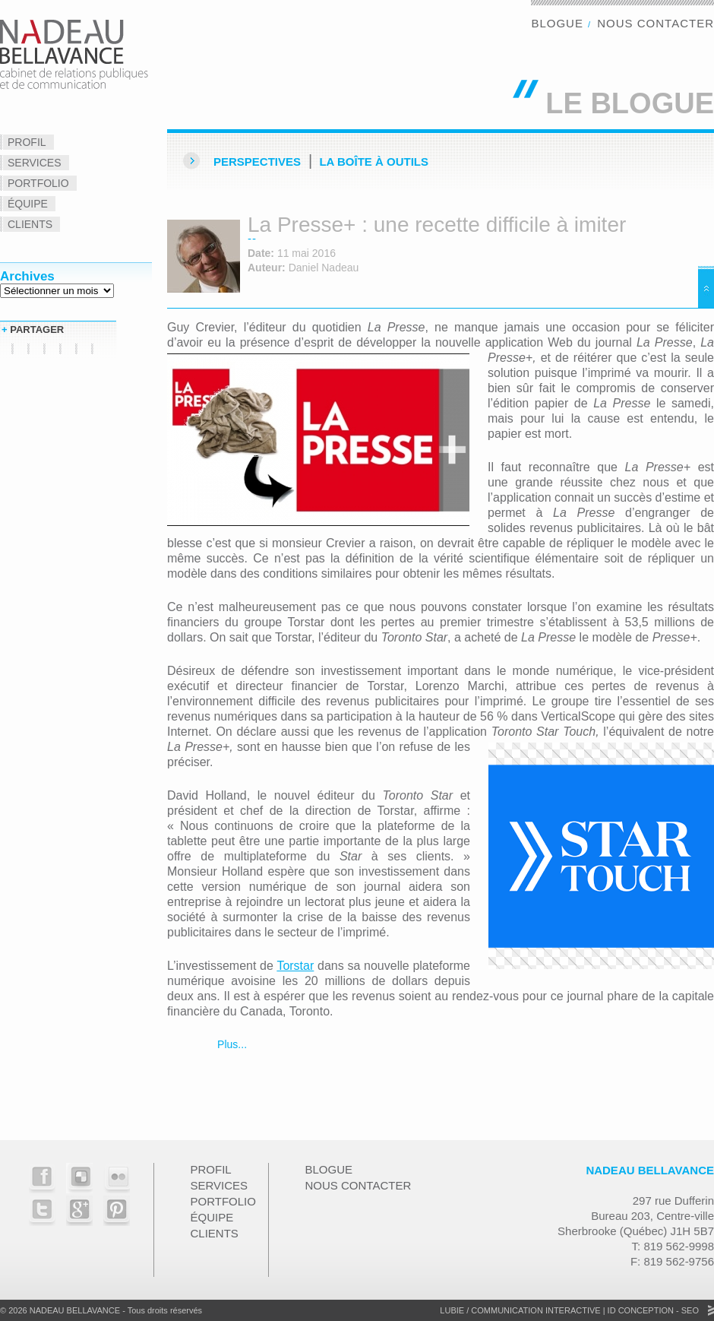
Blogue (557, 23)
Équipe (28, 204)
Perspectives (257, 161)
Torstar (295, 965)
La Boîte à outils (373, 161)
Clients (30, 224)
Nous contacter (655, 23)
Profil (27, 142)
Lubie (452, 1310)
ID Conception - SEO (652, 1310)
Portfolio (38, 183)
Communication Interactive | (538, 1310)
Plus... (230, 1044)
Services (35, 163)
